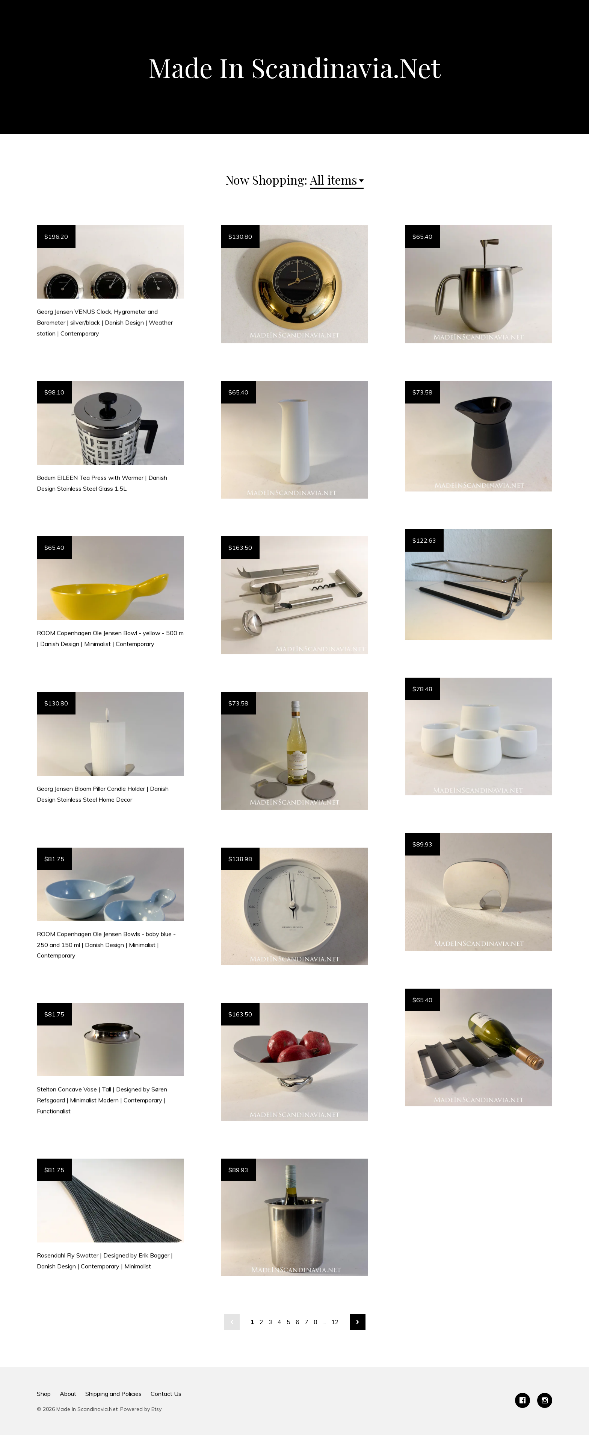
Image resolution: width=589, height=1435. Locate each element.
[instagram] (544, 1400)
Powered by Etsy (141, 1409)
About (68, 1393)
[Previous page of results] (232, 1322)
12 (335, 1322)
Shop (44, 1393)
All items (333, 179)
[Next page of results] (357, 1322)
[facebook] (522, 1400)
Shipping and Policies (113, 1393)
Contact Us (166, 1393)
